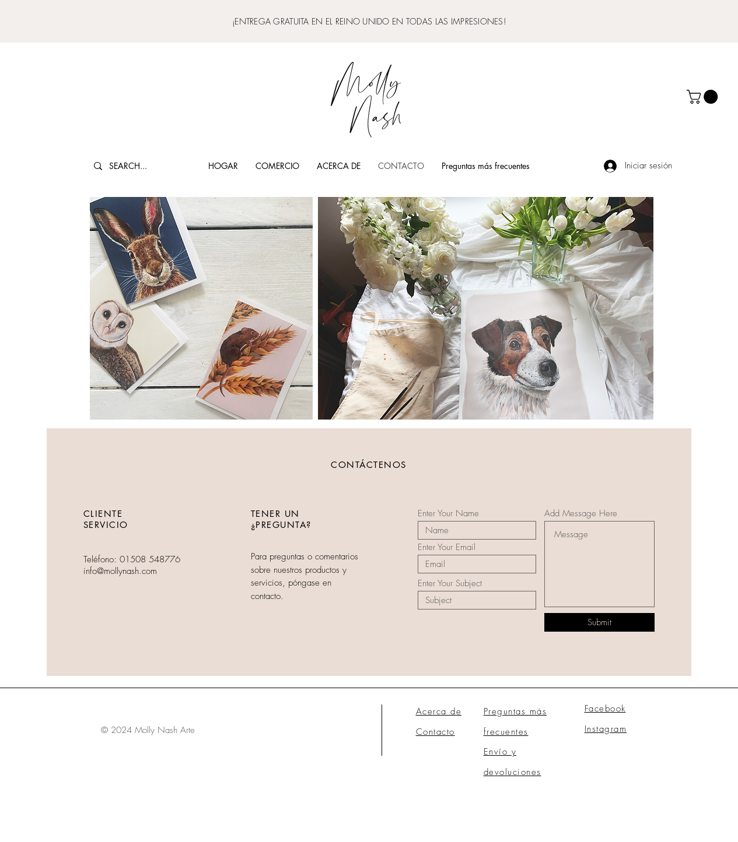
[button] (704, 97)
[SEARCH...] (137, 166)
